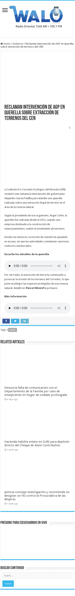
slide (13, 310)
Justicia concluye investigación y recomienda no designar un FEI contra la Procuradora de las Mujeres (36, 476)
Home (5, 43)
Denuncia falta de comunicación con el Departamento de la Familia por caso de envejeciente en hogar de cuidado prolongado (35, 371)
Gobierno (17, 43)
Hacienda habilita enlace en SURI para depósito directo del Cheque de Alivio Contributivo (36, 423)
